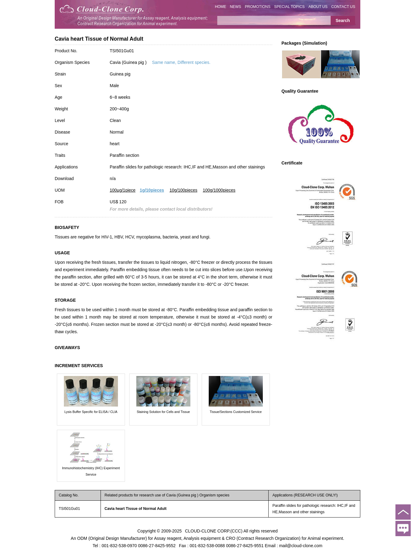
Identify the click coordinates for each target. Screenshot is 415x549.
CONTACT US (343, 7)
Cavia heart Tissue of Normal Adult (136, 509)
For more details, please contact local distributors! (161, 209)
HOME (220, 7)
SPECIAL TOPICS (289, 7)
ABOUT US (317, 7)
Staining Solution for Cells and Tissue (163, 412)
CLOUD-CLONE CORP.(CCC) (213, 530)
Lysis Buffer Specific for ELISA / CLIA (90, 412)
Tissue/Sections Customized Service (236, 412)
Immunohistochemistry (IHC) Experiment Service (91, 471)
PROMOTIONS (257, 7)
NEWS (235, 7)
